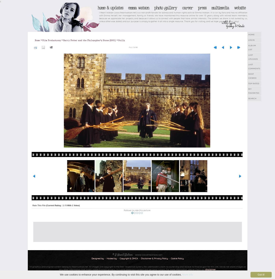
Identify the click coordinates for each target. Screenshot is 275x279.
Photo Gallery (165, 8)
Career (187, 8)
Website (240, 8)
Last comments (254, 66)
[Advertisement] (135, 230)
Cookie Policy (177, 258)
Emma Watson (138, 8)
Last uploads (253, 57)
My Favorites (253, 91)
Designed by (97, 258)
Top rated (253, 83)
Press (202, 8)
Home (251, 34)
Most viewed (252, 76)
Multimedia (220, 8)
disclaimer (210, 269)
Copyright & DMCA (129, 258)
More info (187, 274)
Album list (252, 47)
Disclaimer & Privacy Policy (155, 258)
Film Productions (51, 40)
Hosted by (112, 258)
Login (251, 40)
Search (252, 98)
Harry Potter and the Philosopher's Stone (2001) (89, 40)
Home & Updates (110, 8)
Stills (121, 40)
